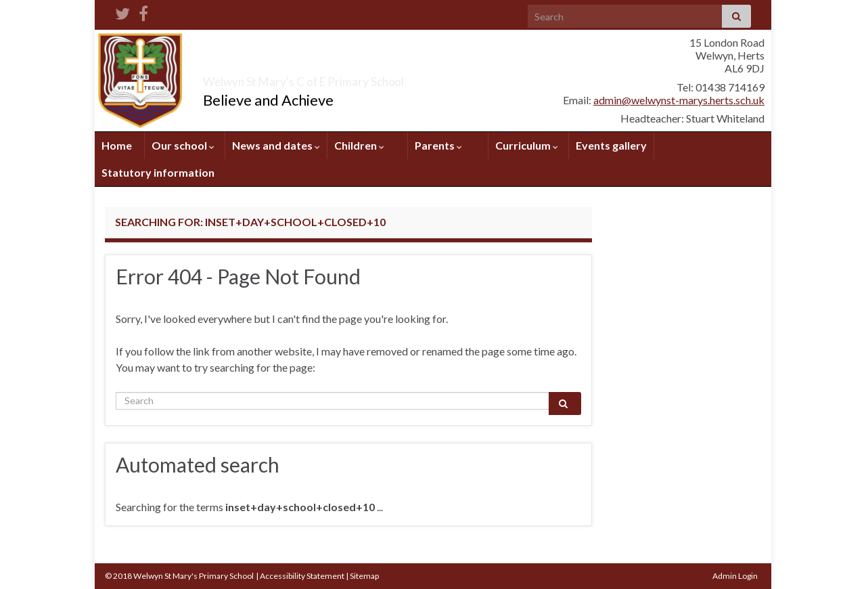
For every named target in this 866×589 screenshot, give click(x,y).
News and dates (276, 145)
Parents (438, 145)
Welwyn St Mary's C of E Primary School (377, 77)
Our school (183, 145)
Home (116, 145)
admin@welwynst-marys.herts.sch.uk (679, 99)
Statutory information (157, 172)
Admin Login (735, 576)
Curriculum (526, 145)
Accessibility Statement (302, 576)
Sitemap (364, 576)
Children (359, 145)
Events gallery (611, 145)
